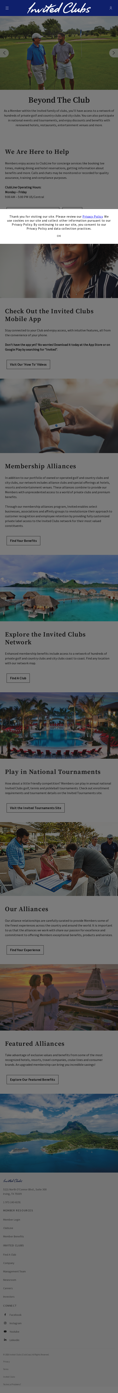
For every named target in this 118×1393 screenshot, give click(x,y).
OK (59, 236)
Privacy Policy (92, 216)
